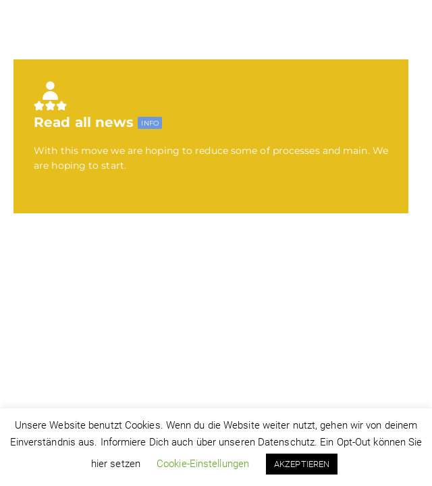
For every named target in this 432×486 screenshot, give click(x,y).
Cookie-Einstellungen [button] (203, 464)
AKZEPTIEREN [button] (301, 464)
